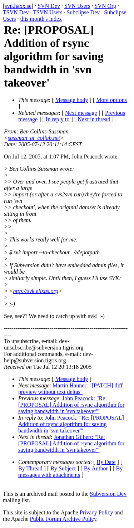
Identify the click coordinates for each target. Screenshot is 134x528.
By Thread (30, 468)
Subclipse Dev (83, 12)
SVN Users (77, 6)
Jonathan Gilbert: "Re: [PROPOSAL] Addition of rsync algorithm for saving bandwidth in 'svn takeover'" (71, 443)
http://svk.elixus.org (36, 291)
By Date (106, 462)
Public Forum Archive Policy (63, 519)
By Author (96, 468)
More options (111, 100)
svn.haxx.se (18, 6)
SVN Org (105, 6)
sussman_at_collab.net (34, 138)
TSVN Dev (16, 12)
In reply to (58, 119)
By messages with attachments (70, 471)
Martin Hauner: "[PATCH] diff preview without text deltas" (70, 388)
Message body (71, 100)
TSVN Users (47, 12)
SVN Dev (49, 6)
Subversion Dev (108, 494)
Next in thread (94, 119)
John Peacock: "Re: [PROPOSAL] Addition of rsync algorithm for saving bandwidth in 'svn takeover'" (71, 404)
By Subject (63, 468)
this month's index (41, 19)
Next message (81, 113)
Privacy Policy (96, 512)
